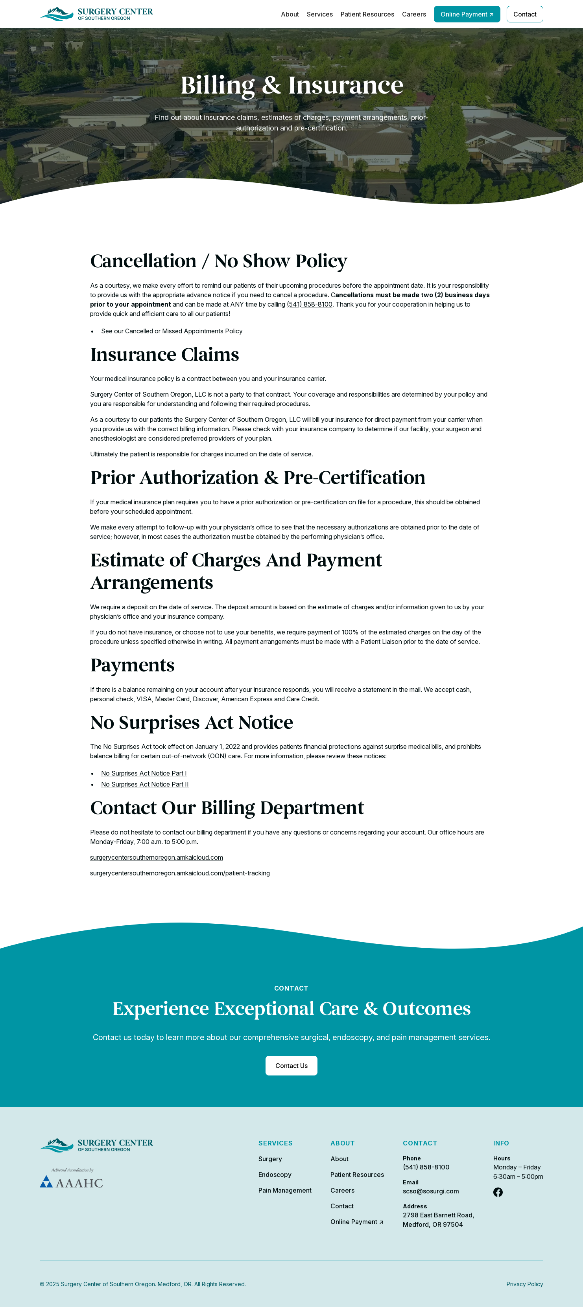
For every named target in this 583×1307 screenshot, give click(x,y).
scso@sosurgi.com (431, 1191)
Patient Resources (367, 14)
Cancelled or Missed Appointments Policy (184, 331)
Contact (525, 14)
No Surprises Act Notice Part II (145, 784)
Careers (414, 14)
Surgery (270, 1159)
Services (320, 14)
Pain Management (285, 1190)
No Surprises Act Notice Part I (144, 773)
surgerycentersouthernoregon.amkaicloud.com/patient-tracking (180, 873)
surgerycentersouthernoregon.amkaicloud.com (156, 857)
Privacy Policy (525, 1284)
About (290, 14)
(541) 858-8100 (309, 304)
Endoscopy (275, 1174)
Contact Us (291, 1066)
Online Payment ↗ (467, 14)
